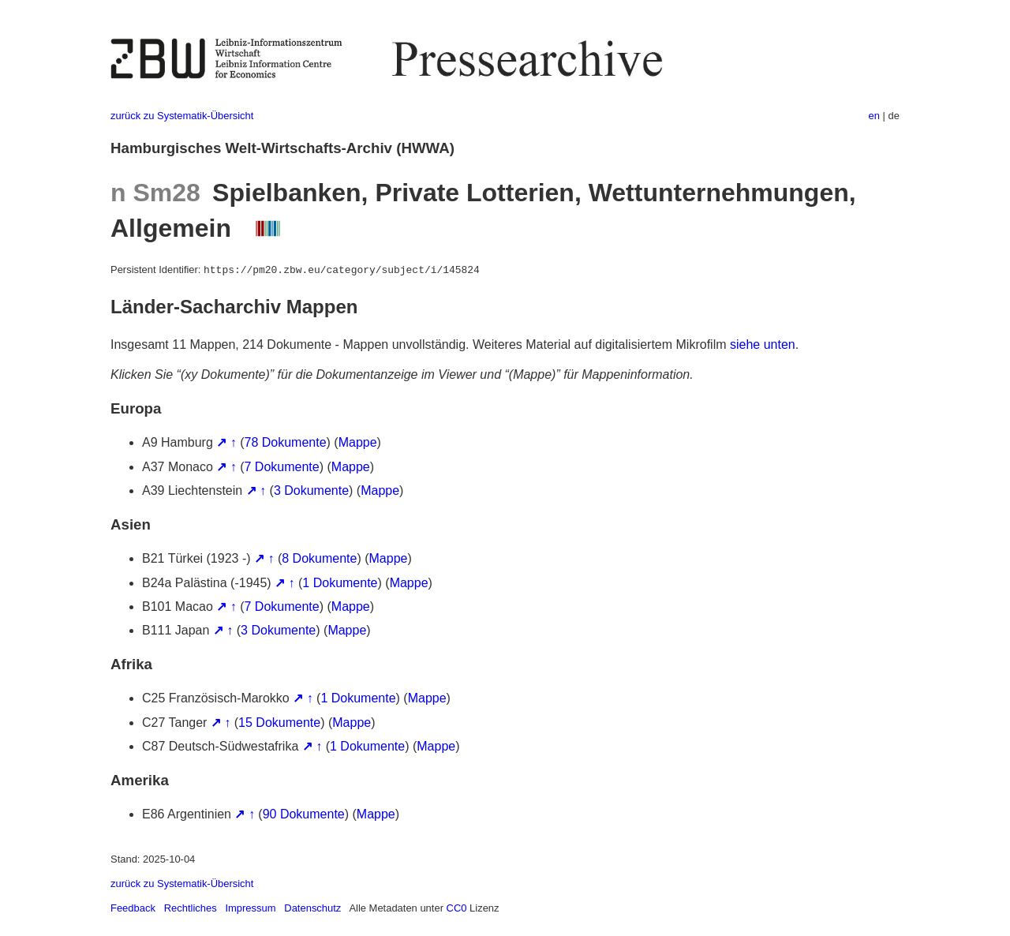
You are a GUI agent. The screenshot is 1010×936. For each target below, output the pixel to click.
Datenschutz (312, 908)
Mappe (358, 442)
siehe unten (762, 344)
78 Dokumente (286, 442)
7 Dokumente (282, 467)
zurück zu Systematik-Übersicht (181, 116)
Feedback (132, 908)
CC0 (457, 908)
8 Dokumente (319, 558)
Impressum (250, 908)
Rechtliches (190, 908)
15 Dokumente (279, 722)
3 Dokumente (311, 490)
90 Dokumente (304, 814)
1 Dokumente (339, 583)
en (874, 116)
